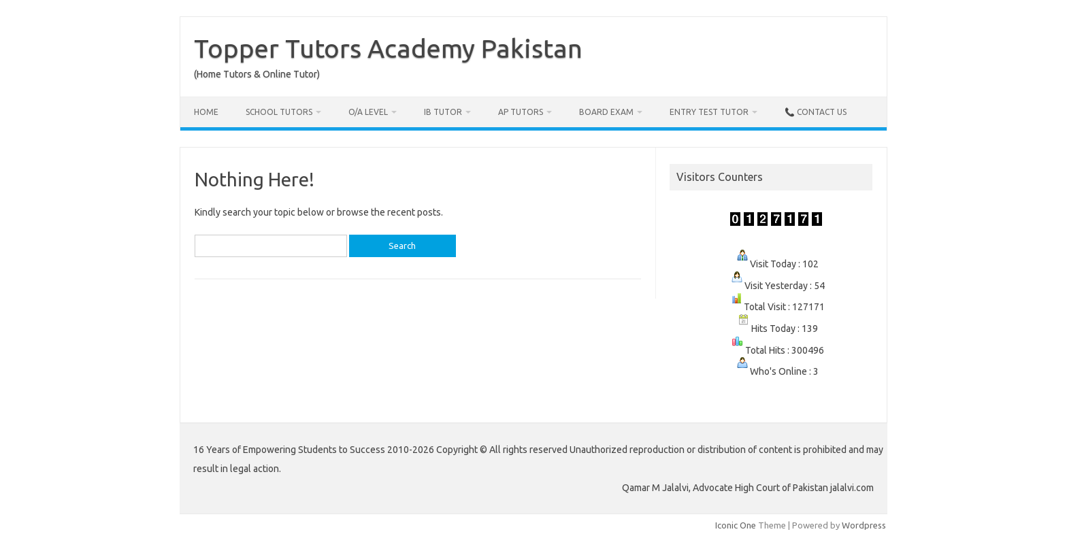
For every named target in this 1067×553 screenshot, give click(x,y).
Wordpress (864, 525)
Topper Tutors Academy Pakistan (388, 48)
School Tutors (279, 111)
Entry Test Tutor (709, 111)
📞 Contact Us (816, 111)
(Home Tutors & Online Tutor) (257, 74)
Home (206, 111)
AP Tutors (520, 111)
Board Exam (606, 111)
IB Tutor (443, 111)
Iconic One (735, 525)
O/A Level (368, 111)
